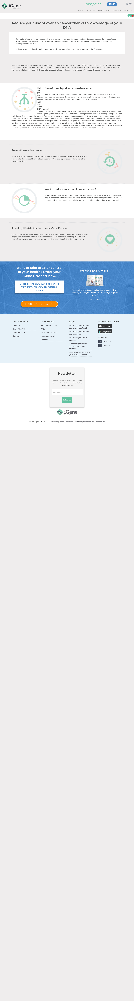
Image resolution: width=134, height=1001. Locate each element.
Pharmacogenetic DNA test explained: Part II (79, 327)
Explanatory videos (49, 325)
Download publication (94, 300)
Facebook (107, 341)
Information (104, 10)
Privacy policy (88, 422)
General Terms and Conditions (70, 422)
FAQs (43, 329)
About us (117, 10)
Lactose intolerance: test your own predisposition (79, 353)
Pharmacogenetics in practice (78, 339)
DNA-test (90, 10)
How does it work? (48, 336)
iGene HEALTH (19, 332)
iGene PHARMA (19, 329)
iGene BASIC (18, 325)
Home (80, 10)
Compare (17, 336)
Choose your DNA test (39, 304)
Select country (131, 4)
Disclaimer (54, 422)
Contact (128, 10)
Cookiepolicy (100, 422)
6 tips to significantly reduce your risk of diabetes (78, 346)
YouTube (106, 345)
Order (112, 4)
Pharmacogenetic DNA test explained (79, 333)
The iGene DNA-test (49, 333)
